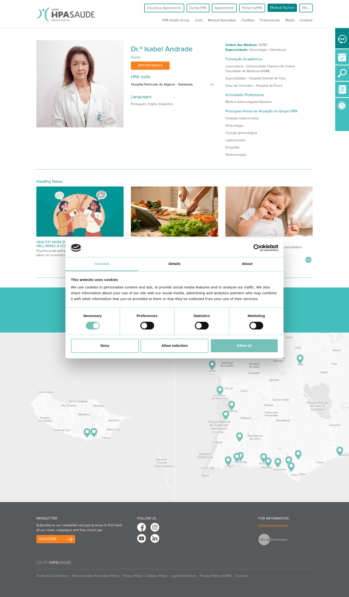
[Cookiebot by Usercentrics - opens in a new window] (257, 247)
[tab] (174, 85)
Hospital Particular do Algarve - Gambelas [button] (162, 84)
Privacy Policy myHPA (215, 576)
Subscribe (48, 539)
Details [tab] (174, 264)
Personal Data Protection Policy (95, 576)
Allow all (244, 346)
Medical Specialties (222, 20)
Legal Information (183, 576)
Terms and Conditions (52, 576)
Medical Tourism (282, 8)
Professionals (270, 20)
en (306, 8)
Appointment (224, 8)
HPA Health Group (176, 20)
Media (289, 20)
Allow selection (174, 346)
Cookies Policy (156, 576)
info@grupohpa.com (273, 525)
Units (199, 20)
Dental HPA (198, 8)
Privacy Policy (132, 576)
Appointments (150, 65)
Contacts (306, 20)
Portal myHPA (252, 8)
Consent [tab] (102, 264)
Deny (104, 346)
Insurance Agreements (164, 8)
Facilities (248, 20)
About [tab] (247, 264)
